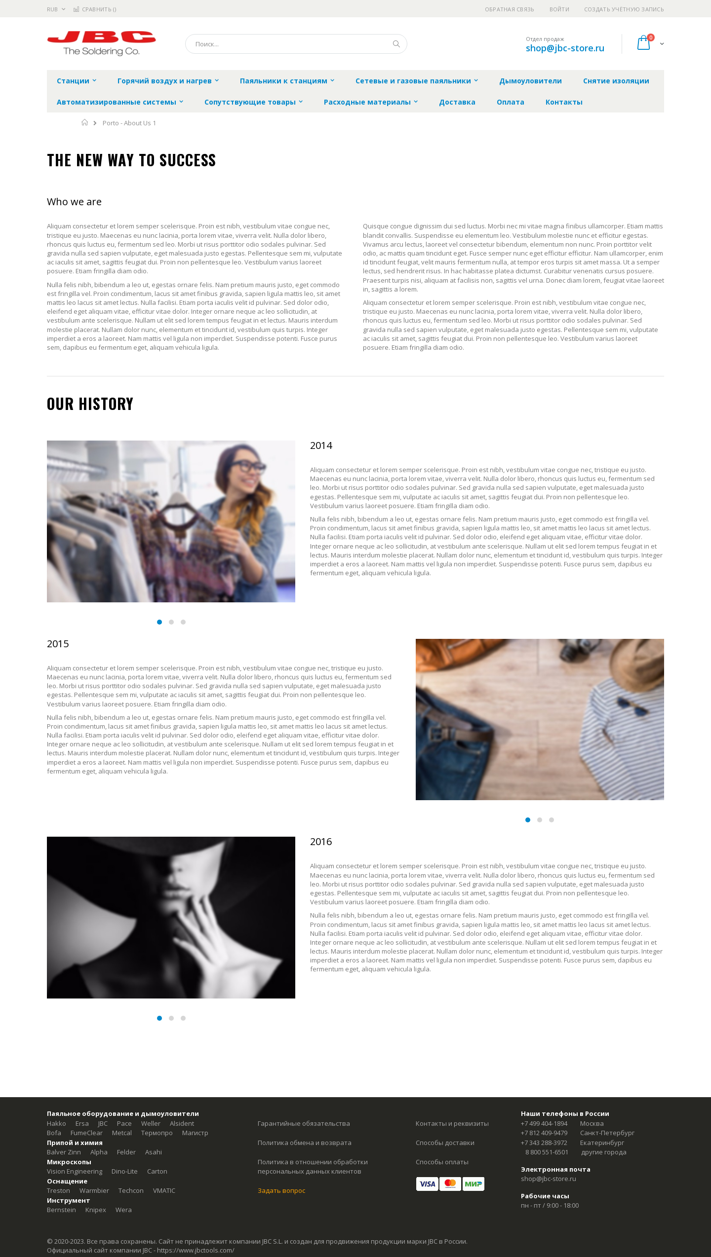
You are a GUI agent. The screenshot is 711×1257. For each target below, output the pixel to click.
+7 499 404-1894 (544, 1123)
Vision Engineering (74, 1171)
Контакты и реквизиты (452, 1123)
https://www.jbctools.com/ (196, 1250)
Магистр (195, 1132)
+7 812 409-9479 (544, 1132)
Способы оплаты (442, 1161)
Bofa (54, 1132)
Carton (157, 1171)
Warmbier (94, 1190)
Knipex (95, 1209)
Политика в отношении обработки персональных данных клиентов (313, 1166)
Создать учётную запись (624, 9)
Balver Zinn (64, 1151)
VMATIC (164, 1190)
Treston (58, 1190)
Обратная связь (510, 9)
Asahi (153, 1151)
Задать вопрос (281, 1190)
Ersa (82, 1123)
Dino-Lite (125, 1171)
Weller (150, 1123)
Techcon (131, 1190)
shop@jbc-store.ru (565, 48)
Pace (124, 1123)
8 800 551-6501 (546, 1151)
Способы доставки (445, 1142)
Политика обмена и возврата (305, 1142)
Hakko (56, 1123)
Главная (85, 122)
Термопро (157, 1132)
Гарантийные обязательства (304, 1123)
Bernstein (61, 1209)
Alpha (99, 1151)
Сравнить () (95, 9)
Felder (126, 1151)
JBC (103, 1123)
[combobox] (296, 44)
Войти (559, 9)
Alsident (182, 1123)
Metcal (122, 1132)
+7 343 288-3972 (544, 1142)
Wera (124, 1209)
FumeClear (87, 1132)
